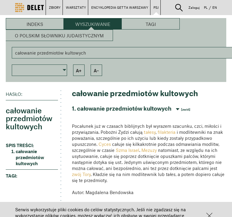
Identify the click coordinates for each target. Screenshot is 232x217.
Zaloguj (194, 7)
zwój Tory (81, 174)
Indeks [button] (35, 24)
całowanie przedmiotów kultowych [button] (30, 157)
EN (214, 7)
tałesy (150, 132)
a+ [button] (79, 70)
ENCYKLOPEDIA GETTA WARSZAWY (119, 7)
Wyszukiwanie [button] (92, 24)
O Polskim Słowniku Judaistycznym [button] (59, 35)
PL (206, 7)
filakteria (167, 132)
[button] (179, 7)
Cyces (104, 144)
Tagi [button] (151, 24)
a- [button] (96, 70)
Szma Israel (127, 150)
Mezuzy (149, 150)
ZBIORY (55, 7)
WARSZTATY (76, 7)
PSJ (156, 7)
